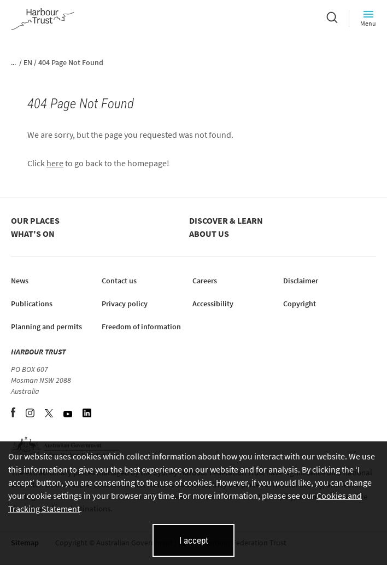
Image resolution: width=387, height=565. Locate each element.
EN (28, 62)
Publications (31, 303)
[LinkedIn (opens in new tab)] (87, 414)
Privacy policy (125, 303)
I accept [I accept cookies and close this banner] (193, 540)
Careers (204, 281)
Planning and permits (46, 326)
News (19, 281)
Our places (35, 220)
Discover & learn (226, 220)
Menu (368, 18)
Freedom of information (141, 326)
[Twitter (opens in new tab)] (50, 414)
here (54, 163)
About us (209, 233)
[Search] (332, 18)
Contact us (119, 281)
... (13, 62)
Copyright (299, 303)
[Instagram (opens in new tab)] (31, 414)
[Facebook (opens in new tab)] (14, 414)
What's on (33, 233)
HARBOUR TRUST (38, 352)
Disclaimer (300, 281)
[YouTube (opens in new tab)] (68, 414)
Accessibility (212, 303)
